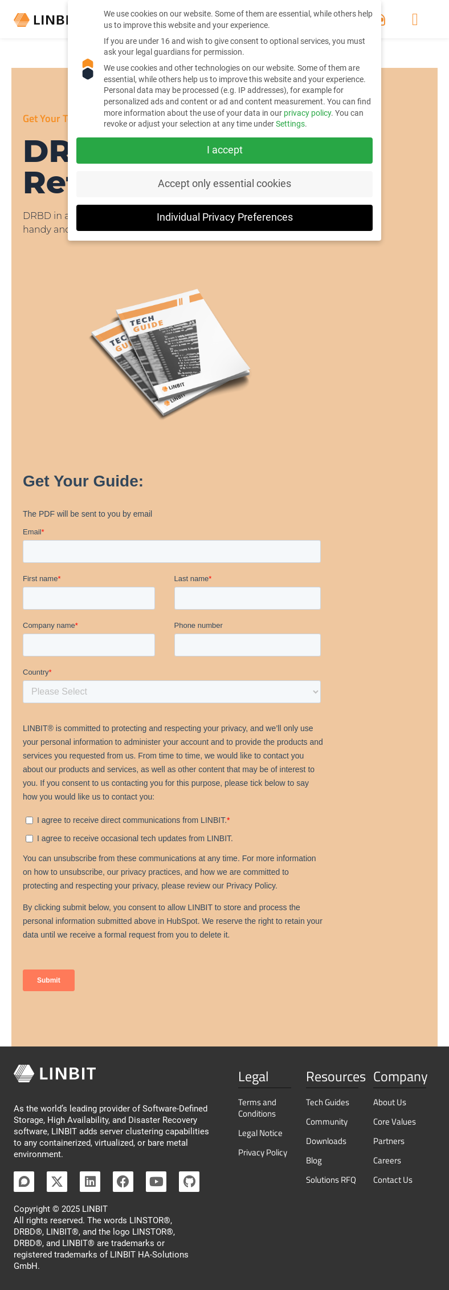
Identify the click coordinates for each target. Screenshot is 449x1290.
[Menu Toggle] (415, 20)
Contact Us (393, 1179)
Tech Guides (327, 1102)
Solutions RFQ (331, 1179)
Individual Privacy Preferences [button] (225, 217)
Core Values (394, 1121)
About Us (389, 1102)
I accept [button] (225, 150)
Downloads (326, 1140)
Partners (389, 1140)
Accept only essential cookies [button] (224, 183)
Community (327, 1121)
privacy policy (307, 112)
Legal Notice (260, 1132)
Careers (387, 1160)
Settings (290, 123)
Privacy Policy (262, 1152)
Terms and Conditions (257, 1108)
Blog (314, 1160)
